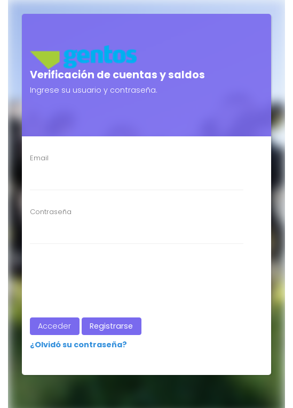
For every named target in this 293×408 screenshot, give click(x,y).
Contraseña (51, 212)
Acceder (54, 326)
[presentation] (103, 280)
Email (39, 158)
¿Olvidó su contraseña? (78, 344)
